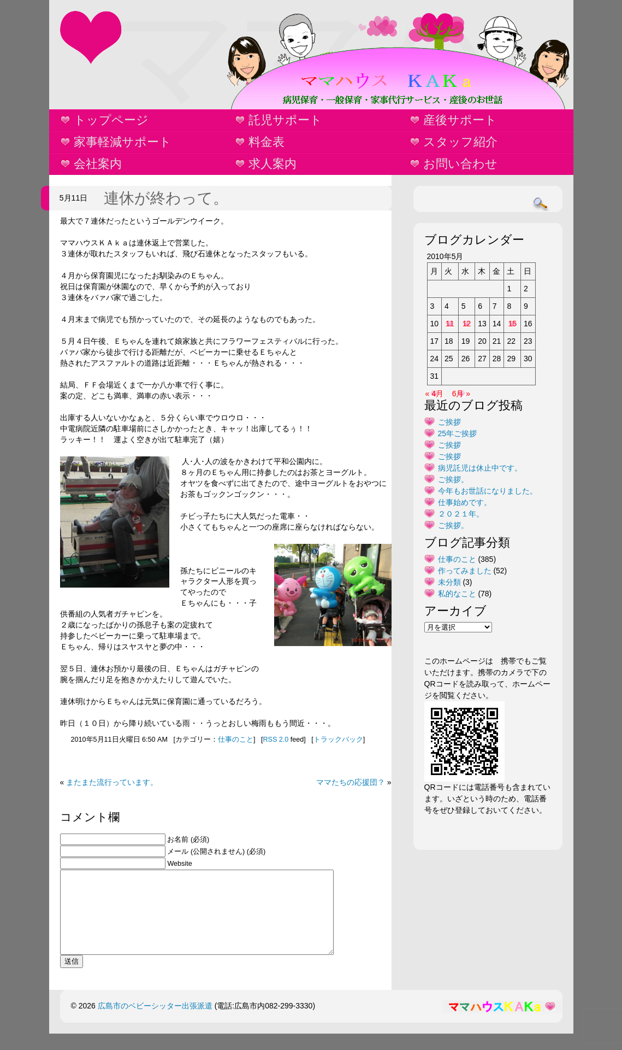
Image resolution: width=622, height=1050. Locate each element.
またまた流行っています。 (112, 782)
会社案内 (98, 164)
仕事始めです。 (464, 502)
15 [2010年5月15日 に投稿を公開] (512, 323)
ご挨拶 (449, 422)
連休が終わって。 (166, 198)
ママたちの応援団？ (350, 782)
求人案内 (272, 164)
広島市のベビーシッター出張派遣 (155, 1022)
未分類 (449, 582)
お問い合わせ (460, 164)
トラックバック (338, 739)
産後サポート (460, 120)
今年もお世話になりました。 (487, 490)
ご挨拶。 (453, 479)
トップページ (111, 120)
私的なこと (457, 593)
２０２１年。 (461, 513)
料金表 (266, 142)
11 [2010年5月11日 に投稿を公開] (450, 323)
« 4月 (434, 393)
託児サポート (285, 120)
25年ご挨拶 (457, 433)
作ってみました (464, 570)
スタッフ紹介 (460, 142)
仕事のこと (235, 739)
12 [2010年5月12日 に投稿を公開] (467, 323)
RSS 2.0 (275, 739)
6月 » (461, 393)
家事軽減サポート (122, 142)
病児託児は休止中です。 (480, 468)
